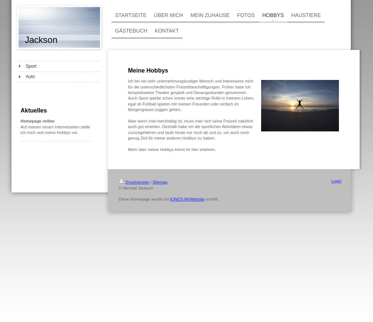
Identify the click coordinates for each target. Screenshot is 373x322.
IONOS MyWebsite (187, 199)
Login (337, 181)
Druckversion (134, 182)
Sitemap (160, 182)
